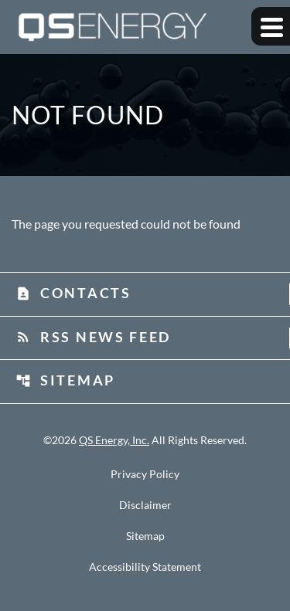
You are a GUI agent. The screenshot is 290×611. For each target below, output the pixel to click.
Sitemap (65, 380)
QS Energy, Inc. (114, 439)
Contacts (73, 292)
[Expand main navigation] (270, 26)
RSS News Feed (93, 336)
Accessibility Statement (145, 567)
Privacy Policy (145, 474)
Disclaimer (145, 505)
